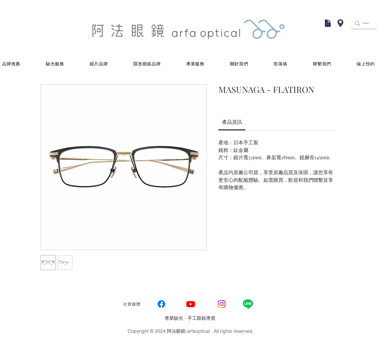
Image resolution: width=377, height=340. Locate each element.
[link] (232, 121)
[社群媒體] (132, 304)
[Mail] (327, 23)
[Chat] (340, 23)
